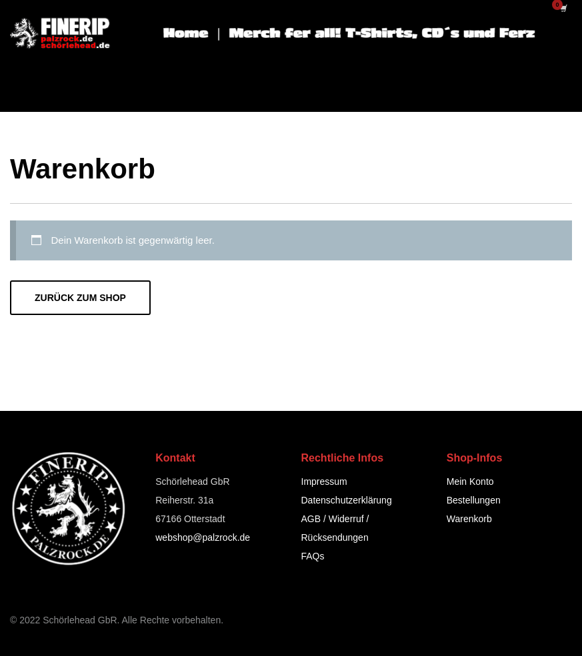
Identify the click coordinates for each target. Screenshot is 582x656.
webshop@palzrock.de (202, 537)
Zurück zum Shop (80, 297)
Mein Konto (470, 481)
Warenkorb (469, 518)
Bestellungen (474, 500)
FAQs (313, 556)
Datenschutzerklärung (346, 500)
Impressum (324, 481)
